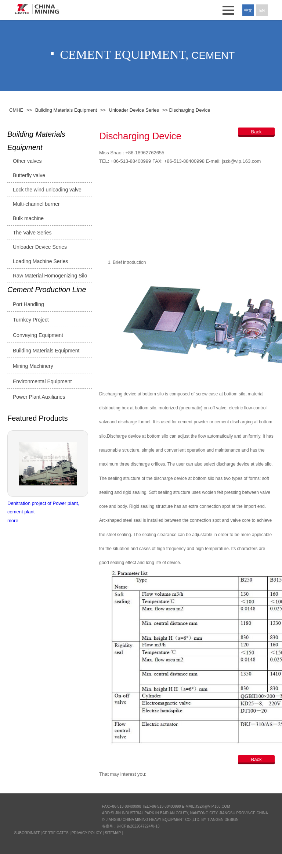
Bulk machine (28, 218)
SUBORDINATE (27, 833)
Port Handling (28, 304)
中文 (248, 10)
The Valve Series (32, 233)
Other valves (27, 161)
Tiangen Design (223, 820)
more (12, 520)
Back (256, 131)
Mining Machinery (33, 366)
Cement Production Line (46, 290)
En (262, 10)
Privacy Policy (87, 833)
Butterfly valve (29, 175)
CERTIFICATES (55, 833)
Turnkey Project (31, 320)
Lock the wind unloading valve (47, 190)
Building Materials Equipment (36, 140)
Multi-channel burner (36, 204)
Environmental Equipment (42, 381)
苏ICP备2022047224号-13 (138, 826)
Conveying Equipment (38, 335)
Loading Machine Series (40, 261)
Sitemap (113, 833)
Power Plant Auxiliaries (39, 397)
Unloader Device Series (40, 247)
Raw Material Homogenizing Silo (50, 276)
